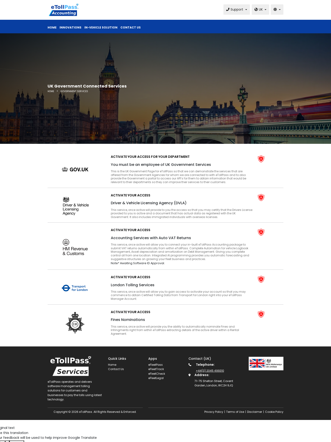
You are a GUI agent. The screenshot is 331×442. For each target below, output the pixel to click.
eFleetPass (155, 365)
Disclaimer (254, 412)
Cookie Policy (274, 412)
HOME (51, 91)
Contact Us (116, 369)
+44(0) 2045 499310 (210, 371)
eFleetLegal (156, 378)
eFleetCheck (156, 374)
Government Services (74, 91)
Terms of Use (235, 412)
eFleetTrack (156, 369)
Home (112, 365)
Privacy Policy (213, 412)
